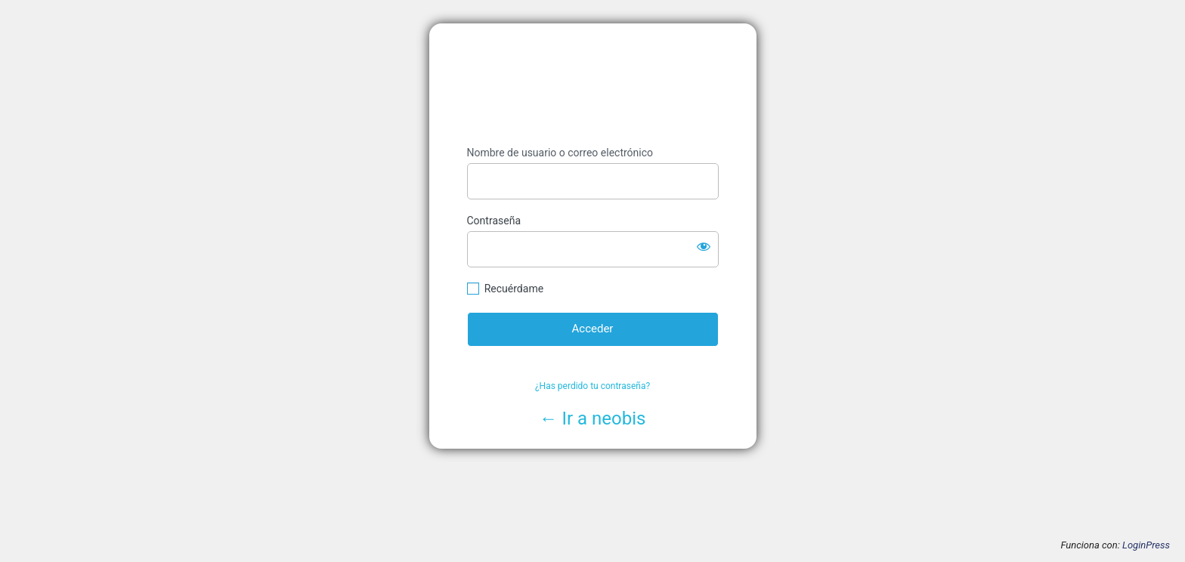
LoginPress (1146, 545)
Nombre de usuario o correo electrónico (560, 153)
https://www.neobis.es (593, 85)
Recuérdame (513, 289)
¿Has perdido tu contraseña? (592, 386)
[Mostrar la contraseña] (703, 246)
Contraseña (494, 221)
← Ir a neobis (593, 418)
